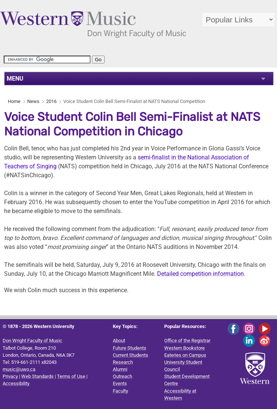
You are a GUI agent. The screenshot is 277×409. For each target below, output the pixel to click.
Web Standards (37, 376)
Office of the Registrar (187, 340)
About (119, 340)
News (33, 101)
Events (120, 383)
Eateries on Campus (185, 355)
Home (14, 101)
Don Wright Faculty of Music (32, 340)
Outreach (122, 376)
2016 (51, 101)
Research (123, 362)
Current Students (130, 355)
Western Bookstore (184, 348)
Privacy (10, 376)
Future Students (129, 348)
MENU (15, 78)
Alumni (120, 369)
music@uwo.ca (19, 369)
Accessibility (16, 383)
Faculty (120, 391)
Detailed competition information (200, 273)
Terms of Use (71, 376)
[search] (47, 59)
